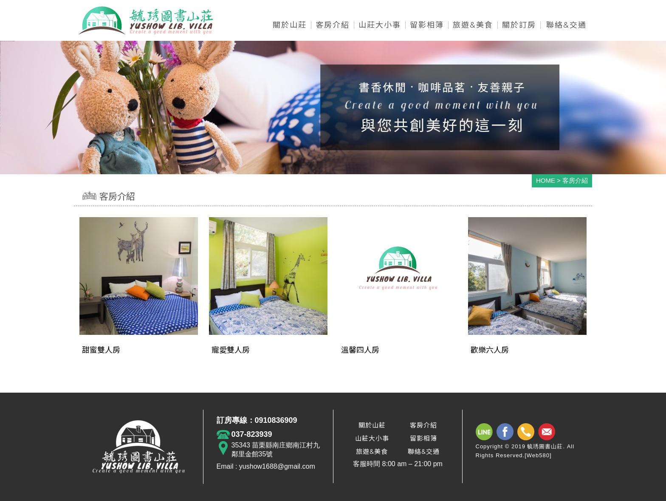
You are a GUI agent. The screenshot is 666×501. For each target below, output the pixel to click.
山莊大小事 (372, 438)
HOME (545, 180)
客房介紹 (423, 425)
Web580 (538, 455)
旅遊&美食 (372, 451)
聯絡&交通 (424, 451)
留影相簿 (423, 438)
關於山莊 (372, 425)
